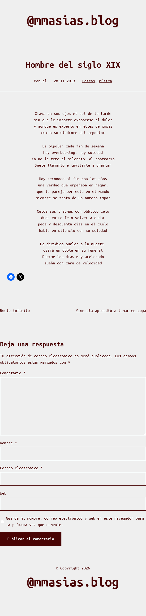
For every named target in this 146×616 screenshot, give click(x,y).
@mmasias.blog (73, 20)
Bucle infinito (15, 310)
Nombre (8, 442)
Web (3, 493)
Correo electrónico (21, 467)
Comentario (13, 372)
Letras (88, 80)
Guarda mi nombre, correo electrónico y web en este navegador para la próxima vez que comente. (75, 521)
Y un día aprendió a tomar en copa (111, 310)
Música (105, 80)
